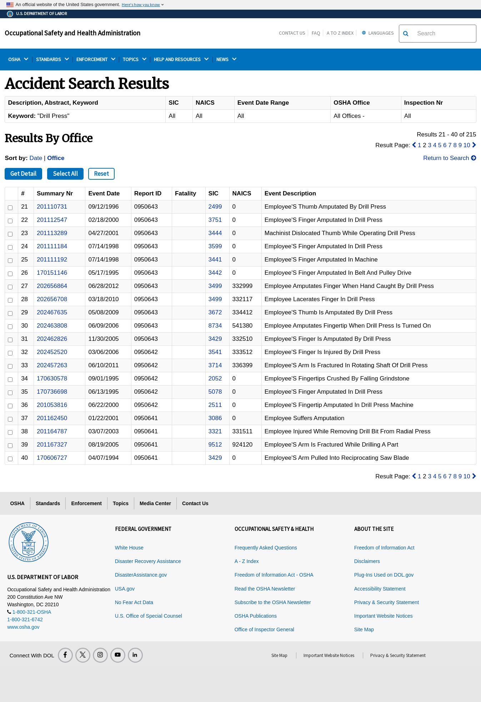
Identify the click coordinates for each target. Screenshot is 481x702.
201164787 (52, 431)
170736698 (52, 391)
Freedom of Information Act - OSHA (274, 575)
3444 (215, 233)
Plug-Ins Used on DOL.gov (384, 575)
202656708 (52, 299)
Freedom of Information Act (384, 548)
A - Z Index (247, 561)
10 (467, 145)
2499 (215, 206)
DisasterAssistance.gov (141, 575)
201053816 (52, 405)
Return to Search (449, 158)
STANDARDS (52, 59)
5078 (215, 391)
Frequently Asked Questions (266, 548)
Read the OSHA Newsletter (265, 589)
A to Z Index (340, 33)
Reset (101, 174)
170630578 (52, 378)
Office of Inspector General (264, 629)
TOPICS (134, 59)
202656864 (52, 286)
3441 (215, 259)
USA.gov (125, 589)
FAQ (316, 33)
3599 (215, 246)
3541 (215, 352)
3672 (215, 312)
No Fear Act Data (134, 602)
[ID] (10, 207)
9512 (215, 444)
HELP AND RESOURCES (181, 59)
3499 (215, 286)
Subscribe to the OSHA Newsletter (273, 602)
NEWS (226, 59)
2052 (215, 378)
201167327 (52, 444)
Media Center (155, 503)
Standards (48, 503)
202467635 (52, 312)
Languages (377, 33)
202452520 (52, 352)
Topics (121, 503)
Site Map (364, 629)
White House (129, 548)
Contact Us (292, 33)
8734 (215, 325)
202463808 (52, 325)
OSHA (18, 59)
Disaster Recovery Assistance (148, 561)
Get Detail (23, 174)
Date (35, 158)
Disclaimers (367, 561)
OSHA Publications (256, 616)
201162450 (52, 418)
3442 (215, 272)
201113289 (52, 233)
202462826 (52, 338)
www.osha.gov (23, 627)
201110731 (52, 206)
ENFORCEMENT (95, 59)
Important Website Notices (383, 616)
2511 (215, 405)
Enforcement (86, 503)
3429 (215, 338)
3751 (215, 219)
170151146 (52, 272)
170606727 (52, 457)
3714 (215, 365)
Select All (65, 174)
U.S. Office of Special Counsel (148, 616)
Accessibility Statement (380, 589)
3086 (215, 418)
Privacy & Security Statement (386, 602)
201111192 (52, 259)
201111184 (52, 246)
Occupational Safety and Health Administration (72, 33)
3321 (215, 431)
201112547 (52, 219)
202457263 (52, 365)
